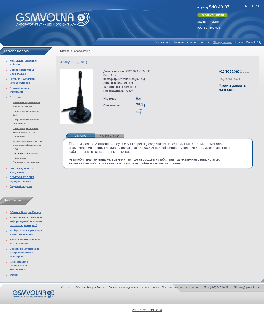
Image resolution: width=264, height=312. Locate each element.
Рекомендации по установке (232, 87)
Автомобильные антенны (26, 153)
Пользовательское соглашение (180, 287)
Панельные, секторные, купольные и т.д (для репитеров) (25, 132)
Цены (239, 42)
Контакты (66, 287)
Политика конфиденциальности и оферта (133, 287)
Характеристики (109, 135)
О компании (162, 42)
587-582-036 (208, 27)
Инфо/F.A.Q (253, 42)
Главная (64, 51)
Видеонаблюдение (21, 186)
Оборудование (222, 42)
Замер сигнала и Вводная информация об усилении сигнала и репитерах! (26, 221)
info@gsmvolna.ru (249, 287)
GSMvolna (209, 21)
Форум (14, 274)
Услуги (205, 42)
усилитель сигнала (147, 310)
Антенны (15, 97)
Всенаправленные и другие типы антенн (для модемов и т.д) (27, 145)
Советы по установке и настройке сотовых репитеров (24, 252)
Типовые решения (185, 42)
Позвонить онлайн (212, 14)
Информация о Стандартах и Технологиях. (19, 265)
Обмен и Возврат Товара (25, 212)
